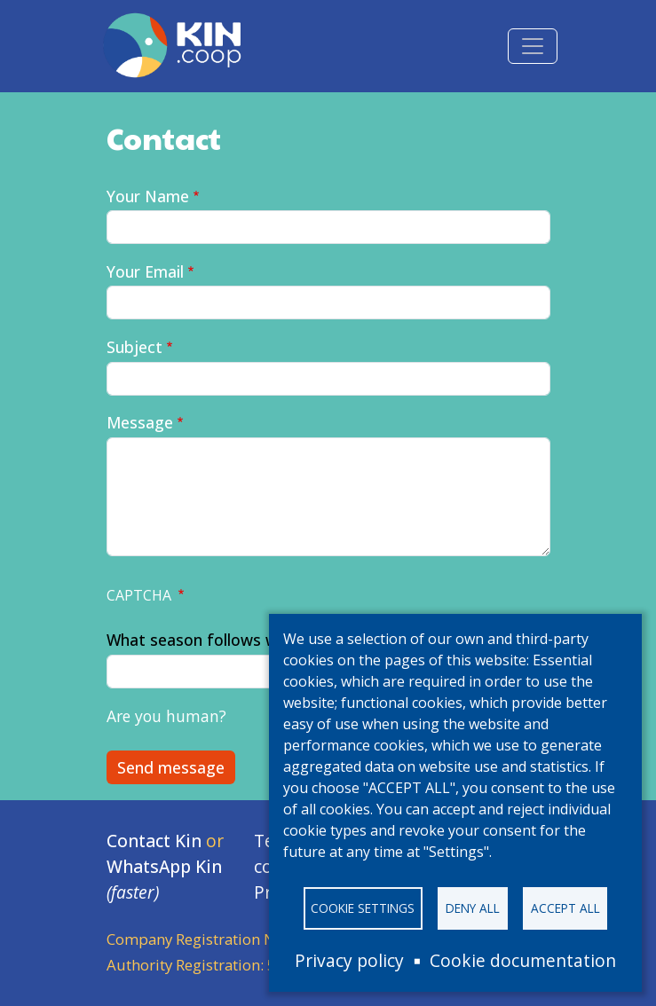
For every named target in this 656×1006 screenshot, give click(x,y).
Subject (134, 347)
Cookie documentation (523, 960)
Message (140, 422)
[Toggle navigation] (532, 46)
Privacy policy (349, 960)
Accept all (565, 908)
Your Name (148, 196)
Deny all (473, 908)
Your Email (145, 271)
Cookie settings (363, 908)
